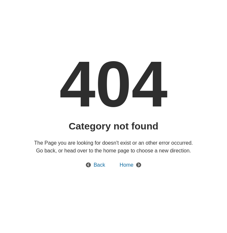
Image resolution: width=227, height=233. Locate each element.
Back (99, 165)
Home (127, 165)
